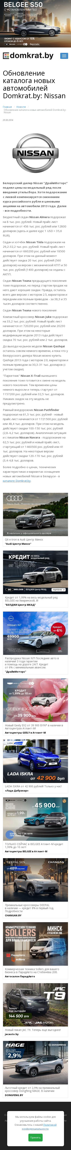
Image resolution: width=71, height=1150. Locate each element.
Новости (21, 107)
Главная (7, 107)
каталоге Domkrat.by (17, 481)
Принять (35, 1137)
